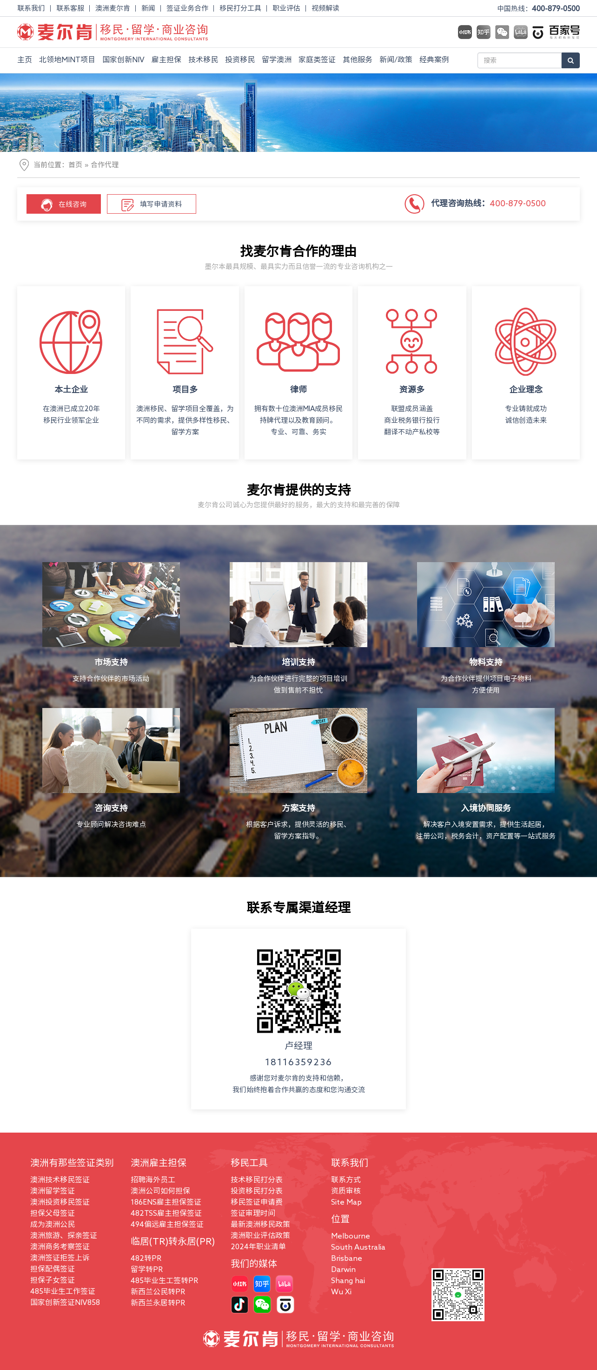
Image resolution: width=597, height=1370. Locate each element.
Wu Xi (341, 1291)
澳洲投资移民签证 (60, 1202)
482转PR (146, 1258)
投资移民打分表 (257, 1190)
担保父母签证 (52, 1213)
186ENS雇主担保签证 (166, 1202)
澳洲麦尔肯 (112, 8)
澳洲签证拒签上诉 (60, 1257)
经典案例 (434, 59)
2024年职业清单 (258, 1246)
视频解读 (325, 8)
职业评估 (286, 8)
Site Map (346, 1202)
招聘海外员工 (153, 1179)
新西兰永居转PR (158, 1302)
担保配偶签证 (52, 1268)
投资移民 (240, 59)
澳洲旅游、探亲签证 (63, 1235)
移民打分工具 (240, 8)
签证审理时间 (253, 1213)
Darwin (343, 1269)
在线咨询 (63, 205)
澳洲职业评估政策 (260, 1235)
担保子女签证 (52, 1280)
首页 (75, 164)
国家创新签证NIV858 (65, 1302)
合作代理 (105, 164)
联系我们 (31, 8)
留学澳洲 (277, 59)
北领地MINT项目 (67, 59)
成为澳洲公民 (52, 1224)
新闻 (148, 8)
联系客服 (70, 8)
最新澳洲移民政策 (260, 1224)
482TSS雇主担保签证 (166, 1213)
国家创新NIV (123, 59)
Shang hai (348, 1280)
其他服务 (357, 59)
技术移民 (203, 59)
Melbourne (350, 1235)
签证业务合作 (187, 8)
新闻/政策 (395, 59)
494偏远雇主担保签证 (167, 1224)
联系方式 (346, 1179)
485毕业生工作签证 (62, 1291)
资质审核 (346, 1190)
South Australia (358, 1247)
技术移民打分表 (257, 1179)
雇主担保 (166, 59)
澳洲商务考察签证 (60, 1246)
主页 (24, 59)
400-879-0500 (556, 8)
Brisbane (346, 1258)
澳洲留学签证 (52, 1190)
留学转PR (147, 1269)
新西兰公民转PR (158, 1291)
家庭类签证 (317, 59)
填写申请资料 (151, 205)
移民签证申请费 (257, 1202)
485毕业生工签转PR (164, 1280)
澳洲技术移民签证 (60, 1179)
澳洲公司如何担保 (160, 1190)
